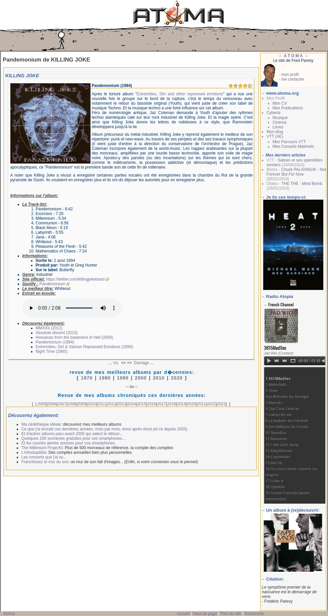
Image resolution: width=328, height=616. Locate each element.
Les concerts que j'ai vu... (43, 457)
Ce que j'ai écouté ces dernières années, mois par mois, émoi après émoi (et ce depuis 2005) (104, 429)
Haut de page (205, 613)
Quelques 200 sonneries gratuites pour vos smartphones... (73, 438)
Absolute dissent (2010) (57, 332)
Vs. (116, 363)
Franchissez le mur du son (44, 461)
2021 (201, 404)
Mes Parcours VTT (289, 141)
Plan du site (230, 613)
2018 (171, 404)
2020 (177, 378)
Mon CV (280, 103)
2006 (51, 404)
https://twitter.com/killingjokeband (75, 279)
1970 (87, 378)
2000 (141, 378)
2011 (101, 404)
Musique (280, 117)
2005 (41, 404)
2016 (151, 404)
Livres (278, 127)
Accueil (183, 613)
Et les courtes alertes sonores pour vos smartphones (68, 443)
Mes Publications (288, 108)
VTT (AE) (275, 136)
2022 (211, 404)
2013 (121, 404)
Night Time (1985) (51, 351)
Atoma (9, 613)
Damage (141, 363)
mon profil (290, 74)
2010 (159, 378)
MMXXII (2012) (49, 328)
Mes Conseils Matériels (293, 146)
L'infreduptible (33, 452)
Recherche (254, 613)
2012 (111, 404)
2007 (61, 404)
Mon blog (275, 131)
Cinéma (279, 122)
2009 (82, 404)
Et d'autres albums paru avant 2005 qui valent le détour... (72, 433)
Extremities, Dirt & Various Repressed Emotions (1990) (84, 346)
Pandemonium (52, 284)
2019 (181, 404)
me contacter (292, 79)
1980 (105, 378)
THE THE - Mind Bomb (301, 183)
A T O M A (293, 56)
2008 (71, 404)
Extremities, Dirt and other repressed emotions (180, 94)
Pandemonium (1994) (55, 342)
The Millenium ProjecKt (41, 447)
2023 (221, 404)
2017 (161, 404)
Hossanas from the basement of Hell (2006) (74, 337)
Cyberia (273, 112)
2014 (131, 404)
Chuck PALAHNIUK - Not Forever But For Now (296, 172)
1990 (123, 378)
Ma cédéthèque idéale (41, 424)
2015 (141, 404)
